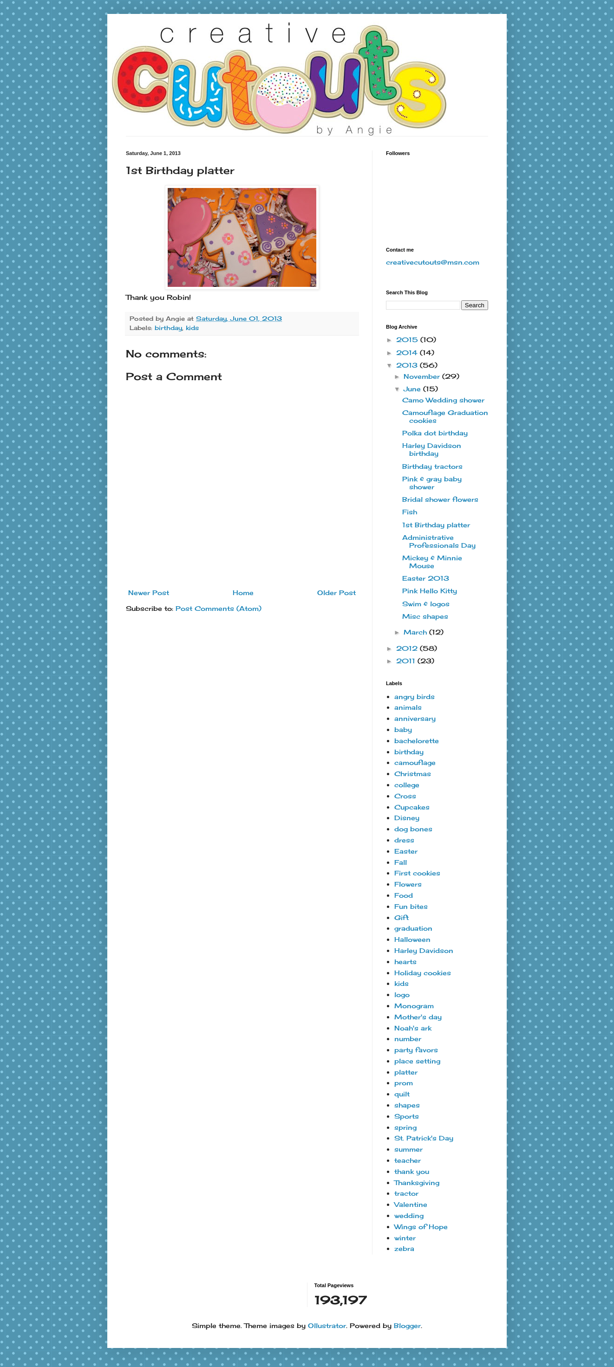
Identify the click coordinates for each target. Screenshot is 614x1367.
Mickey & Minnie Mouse (432, 562)
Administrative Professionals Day (439, 541)
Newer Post (148, 592)
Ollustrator (327, 1325)
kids (192, 327)
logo (402, 994)
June (413, 389)
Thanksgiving (416, 1182)
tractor (406, 1193)
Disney (406, 818)
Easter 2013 (425, 578)
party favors (416, 1050)
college (406, 785)
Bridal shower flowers (440, 499)
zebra (404, 1248)
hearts (405, 961)
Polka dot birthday (435, 433)
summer (408, 1149)
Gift (401, 917)
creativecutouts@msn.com (432, 262)
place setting (417, 1061)
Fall (400, 862)
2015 (408, 339)
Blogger (407, 1325)
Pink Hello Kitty (429, 591)
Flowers (408, 884)
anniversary (415, 718)
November (423, 376)
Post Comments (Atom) (218, 608)
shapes (407, 1105)
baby (403, 729)
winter (405, 1238)
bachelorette (416, 741)
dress (404, 840)
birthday (168, 327)
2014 (408, 352)
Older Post (336, 592)
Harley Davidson (423, 950)
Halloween (412, 939)
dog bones (413, 829)
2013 (408, 365)
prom (403, 1083)
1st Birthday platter (436, 525)
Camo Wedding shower (443, 400)
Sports (406, 1116)
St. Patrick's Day (423, 1138)
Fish (409, 512)
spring (405, 1127)
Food (403, 895)
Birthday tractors (432, 466)
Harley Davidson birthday (431, 449)
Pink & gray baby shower (432, 483)
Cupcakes (412, 807)
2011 (407, 661)
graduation (413, 928)
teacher (407, 1160)
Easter (406, 851)
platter (406, 1072)
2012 (408, 648)
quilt (402, 1094)
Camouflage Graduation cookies (445, 416)
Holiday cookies (422, 973)
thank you (411, 1171)
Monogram (414, 1006)
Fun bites (411, 906)
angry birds (414, 696)
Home (243, 592)
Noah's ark (412, 1028)
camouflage (415, 762)
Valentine (410, 1204)
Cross (405, 796)
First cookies (417, 873)
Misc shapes (425, 616)
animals (408, 707)
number (407, 1039)
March (416, 632)
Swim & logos (426, 604)
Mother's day (418, 1017)
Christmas (412, 773)
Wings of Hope (421, 1227)
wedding (409, 1215)
